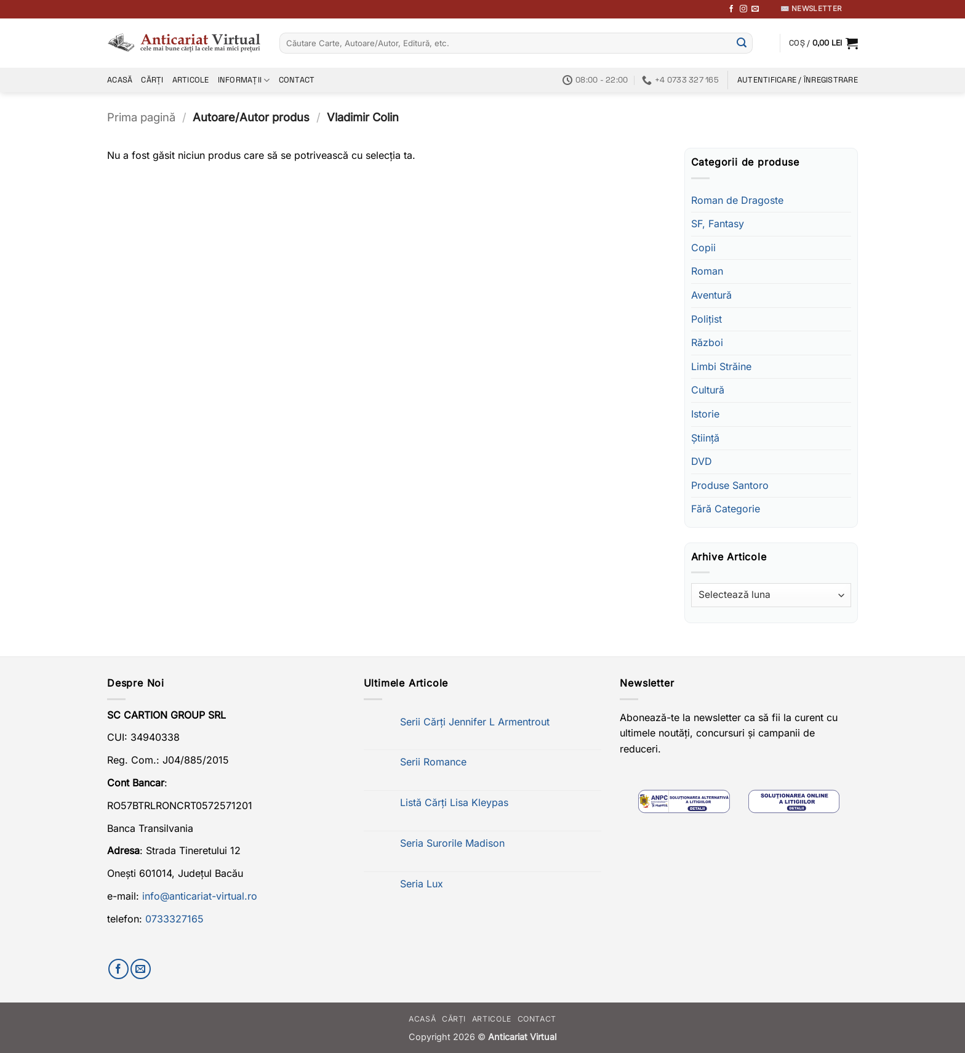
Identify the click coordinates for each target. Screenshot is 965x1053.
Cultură (707, 390)
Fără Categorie (725, 508)
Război (707, 342)
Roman (707, 271)
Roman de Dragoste (737, 200)
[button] (823, 43)
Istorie (705, 414)
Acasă (119, 80)
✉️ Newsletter (810, 8)
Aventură (711, 295)
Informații (244, 80)
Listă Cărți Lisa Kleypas (454, 803)
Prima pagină (141, 117)
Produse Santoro (730, 485)
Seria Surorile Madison (452, 843)
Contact (297, 80)
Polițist (706, 319)
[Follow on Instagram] (743, 9)
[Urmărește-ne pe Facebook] (731, 9)
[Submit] (741, 43)
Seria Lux (421, 884)
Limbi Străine (721, 366)
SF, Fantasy (717, 223)
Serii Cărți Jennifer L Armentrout (475, 722)
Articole (190, 80)
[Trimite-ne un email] (755, 9)
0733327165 (174, 919)
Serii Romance (433, 762)
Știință (705, 438)
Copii (703, 247)
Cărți (152, 80)
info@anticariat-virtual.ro (199, 896)
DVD (701, 461)
